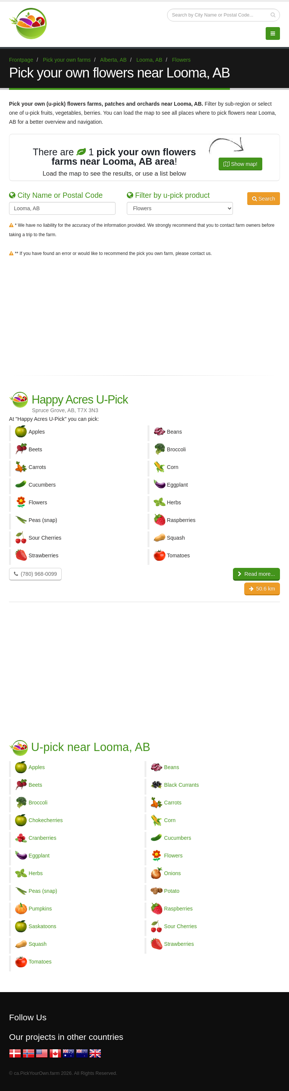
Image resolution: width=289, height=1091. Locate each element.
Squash (38, 944)
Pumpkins (40, 909)
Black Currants (181, 785)
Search (263, 199)
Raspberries (178, 909)
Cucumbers (177, 838)
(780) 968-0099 (35, 574)
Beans (171, 767)
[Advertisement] (144, 314)
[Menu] (273, 33)
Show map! (240, 164)
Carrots (172, 803)
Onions (172, 873)
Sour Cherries (180, 926)
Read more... (256, 574)
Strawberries (179, 944)
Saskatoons (42, 926)
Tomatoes (40, 962)
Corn (170, 820)
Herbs (36, 873)
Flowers (173, 856)
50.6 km (262, 589)
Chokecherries (46, 820)
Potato (171, 891)
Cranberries (42, 838)
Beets (35, 785)
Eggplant (39, 856)
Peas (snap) (43, 891)
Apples (37, 767)
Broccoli (38, 803)
